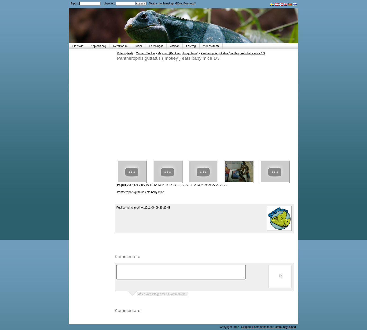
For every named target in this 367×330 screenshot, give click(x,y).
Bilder (138, 46)
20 (186, 185)
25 (206, 185)
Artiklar (174, 46)
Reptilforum (120, 46)
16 (170, 185)
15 (166, 185)
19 (182, 185)
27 (213, 185)
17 (174, 185)
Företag (191, 46)
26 (209, 185)
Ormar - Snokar (145, 53)
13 (159, 185)
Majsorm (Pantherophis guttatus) (178, 53)
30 (225, 185)
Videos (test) (211, 46)
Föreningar (156, 46)
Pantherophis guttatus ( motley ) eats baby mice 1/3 (233, 53)
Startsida (77, 46)
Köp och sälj (98, 46)
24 (202, 185)
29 (221, 185)
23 (198, 185)
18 (178, 185)
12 (155, 185)
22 (194, 185)
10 (147, 185)
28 (217, 185)
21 (190, 185)
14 (163, 185)
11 (151, 185)
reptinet (138, 207)
